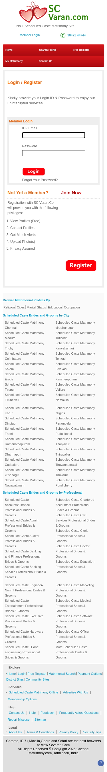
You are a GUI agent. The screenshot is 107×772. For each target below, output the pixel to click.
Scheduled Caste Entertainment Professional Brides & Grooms (24, 606)
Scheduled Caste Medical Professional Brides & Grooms (73, 606)
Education (55, 307)
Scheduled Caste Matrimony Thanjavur (75, 441)
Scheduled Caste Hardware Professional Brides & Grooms (24, 637)
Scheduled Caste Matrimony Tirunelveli (24, 397)
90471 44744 (76, 35)
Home (9, 49)
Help (32, 712)
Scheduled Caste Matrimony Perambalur (75, 421)
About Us (15, 732)
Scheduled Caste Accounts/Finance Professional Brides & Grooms (20, 507)
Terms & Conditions (40, 732)
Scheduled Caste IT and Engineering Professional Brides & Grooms (22, 652)
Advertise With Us (75, 692)
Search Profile (47, 49)
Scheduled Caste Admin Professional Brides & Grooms (21, 525)
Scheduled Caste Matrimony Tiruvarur (75, 472)
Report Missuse (18, 719)
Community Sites (37, 679)
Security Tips (92, 732)
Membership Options (22, 699)
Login (21, 673)
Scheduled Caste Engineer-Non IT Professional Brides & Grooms (25, 590)
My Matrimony (14, 61)
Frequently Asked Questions (79, 712)
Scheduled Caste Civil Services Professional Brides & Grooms (76, 520)
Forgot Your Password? (40, 180)
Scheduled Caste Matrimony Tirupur (24, 387)
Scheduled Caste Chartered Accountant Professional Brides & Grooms (75, 505)
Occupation (72, 307)
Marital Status (36, 307)
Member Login (30, 35)
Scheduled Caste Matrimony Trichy (24, 345)
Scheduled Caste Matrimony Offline (33, 692)
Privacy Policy (68, 732)
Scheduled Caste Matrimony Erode (24, 376)
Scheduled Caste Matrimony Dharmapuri (24, 451)
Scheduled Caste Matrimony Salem (24, 366)
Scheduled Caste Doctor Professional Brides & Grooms (73, 551)
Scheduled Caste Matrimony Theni (24, 431)
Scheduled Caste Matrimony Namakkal (75, 397)
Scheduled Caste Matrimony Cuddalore (24, 462)
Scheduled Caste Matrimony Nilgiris (75, 410)
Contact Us (43, 61)
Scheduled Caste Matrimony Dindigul (24, 421)
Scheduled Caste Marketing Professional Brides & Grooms (75, 590)
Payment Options (90, 673)
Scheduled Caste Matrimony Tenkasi (75, 356)
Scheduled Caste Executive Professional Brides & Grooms (24, 621)
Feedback (47, 712)
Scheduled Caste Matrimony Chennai (24, 325)
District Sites (15, 679)
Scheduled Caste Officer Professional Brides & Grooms (73, 637)
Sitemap (40, 719)
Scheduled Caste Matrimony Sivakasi (75, 366)
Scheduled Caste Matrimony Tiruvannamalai (75, 462)
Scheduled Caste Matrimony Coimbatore (24, 356)
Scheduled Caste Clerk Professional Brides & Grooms (72, 536)
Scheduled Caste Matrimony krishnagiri (24, 472)
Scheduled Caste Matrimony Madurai (24, 335)
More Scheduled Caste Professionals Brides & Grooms (72, 652)
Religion (9, 307)
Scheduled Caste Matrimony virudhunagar (75, 325)
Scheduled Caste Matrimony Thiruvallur (75, 451)
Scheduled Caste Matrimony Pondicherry (75, 482)
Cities (21, 307)
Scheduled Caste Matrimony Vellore (75, 387)
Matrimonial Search (62, 673)
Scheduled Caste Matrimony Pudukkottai (75, 431)
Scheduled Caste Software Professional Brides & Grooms (74, 621)
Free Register (81, 49)
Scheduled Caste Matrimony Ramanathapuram (24, 441)
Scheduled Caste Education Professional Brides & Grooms (75, 567)
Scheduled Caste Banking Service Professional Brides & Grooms (25, 572)
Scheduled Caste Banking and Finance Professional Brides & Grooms (23, 556)
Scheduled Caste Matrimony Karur (24, 410)
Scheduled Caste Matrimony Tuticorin (75, 335)
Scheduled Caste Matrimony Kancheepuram (75, 376)
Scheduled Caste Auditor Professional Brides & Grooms (22, 541)
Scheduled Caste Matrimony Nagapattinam (24, 482)
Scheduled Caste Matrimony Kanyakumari (75, 345)
